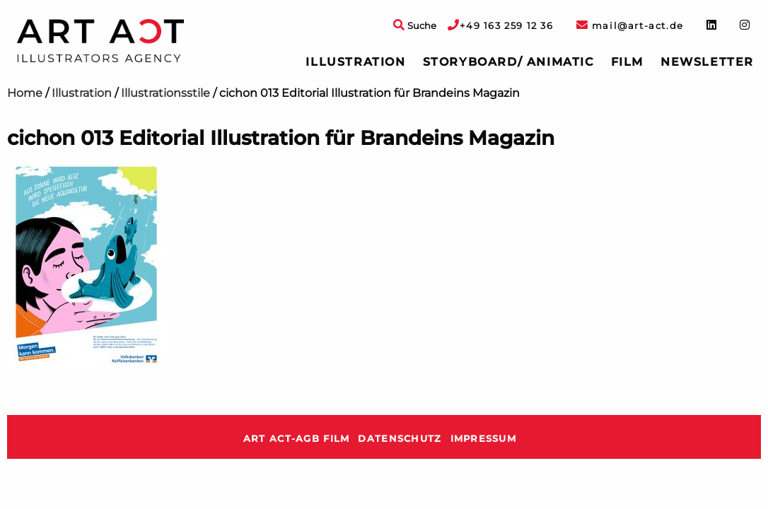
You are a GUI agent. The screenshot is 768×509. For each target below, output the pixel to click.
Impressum (483, 438)
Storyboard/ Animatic (508, 62)
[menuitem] (355, 62)
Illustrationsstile (165, 93)
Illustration (355, 62)
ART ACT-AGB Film (296, 438)
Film (627, 62)
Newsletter (707, 62)
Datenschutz (399, 438)
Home (24, 93)
